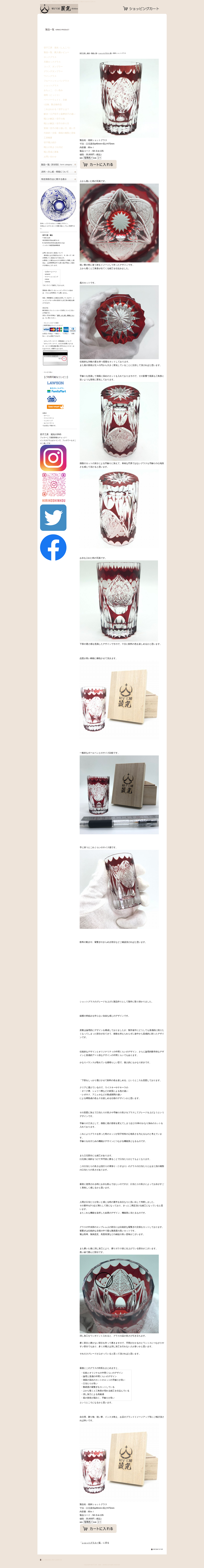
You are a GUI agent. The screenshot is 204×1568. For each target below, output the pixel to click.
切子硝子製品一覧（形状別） (58, 164)
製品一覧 (94, 53)
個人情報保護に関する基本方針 (52, 1560)
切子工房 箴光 (66, 8)
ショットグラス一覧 (105, 53)
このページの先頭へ (157, 1549)
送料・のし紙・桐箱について (58, 172)
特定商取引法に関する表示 (58, 179)
